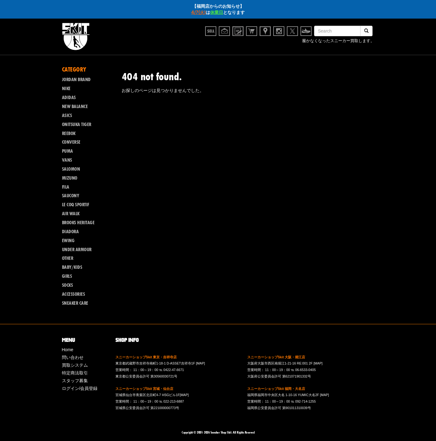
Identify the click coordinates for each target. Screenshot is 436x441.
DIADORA (70, 232)
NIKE (66, 88)
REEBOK (69, 133)
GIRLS (67, 276)
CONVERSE (71, 142)
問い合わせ (73, 357)
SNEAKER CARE (75, 303)
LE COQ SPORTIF (75, 205)
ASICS (67, 115)
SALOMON (71, 169)
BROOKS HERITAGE (78, 223)
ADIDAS (69, 97)
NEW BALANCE (75, 106)
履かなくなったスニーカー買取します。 (338, 41)
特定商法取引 (75, 372)
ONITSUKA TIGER (76, 124)
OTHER (67, 258)
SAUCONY (70, 196)
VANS (67, 160)
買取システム (75, 365)
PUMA (67, 151)
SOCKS (67, 285)
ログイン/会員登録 (80, 388)
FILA (65, 187)
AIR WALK (71, 214)
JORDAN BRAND (76, 79)
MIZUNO (69, 178)
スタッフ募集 (75, 380)
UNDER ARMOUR (77, 250)
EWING (68, 241)
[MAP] (200, 363)
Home (67, 349)
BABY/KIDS (72, 267)
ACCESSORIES (73, 294)
